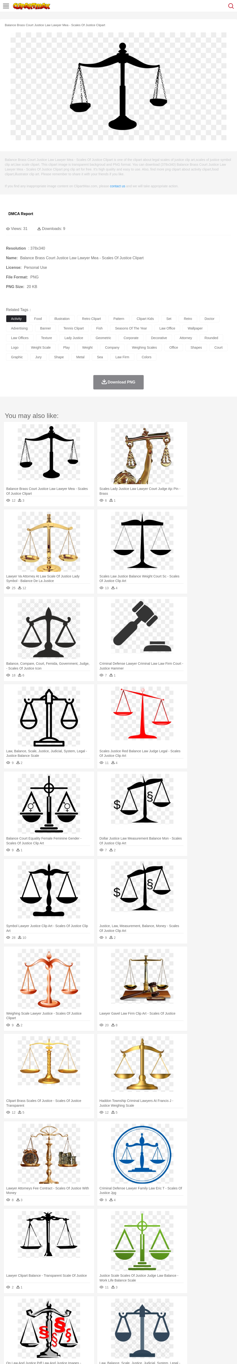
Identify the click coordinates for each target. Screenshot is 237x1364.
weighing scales (144, 347)
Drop (224, 1304)
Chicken (73, 1311)
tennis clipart (73, 328)
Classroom (64, 1326)
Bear (31, 1311)
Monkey (195, 1311)
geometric (103, 338)
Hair (151, 1319)
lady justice (74, 338)
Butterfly (51, 1311)
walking (129, 1319)
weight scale (41, 347)
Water (193, 1304)
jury (38, 357)
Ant (22, 1311)
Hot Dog (224, 1333)
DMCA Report (20, 214)
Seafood (122, 1333)
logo (14, 347)
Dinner (164, 1333)
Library (164, 1326)
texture (46, 338)
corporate (131, 338)
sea (100, 357)
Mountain (180, 1304)
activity (16, 319)
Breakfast (24, 1333)
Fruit (85, 1333)
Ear (109, 1319)
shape (59, 357)
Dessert (48, 1333)
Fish (137, 1311)
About (9, 1354)
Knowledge (149, 1326)
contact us (117, 186)
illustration (62, 319)
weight (87, 347)
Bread (198, 1333)
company (112, 347)
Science (177, 1326)
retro (188, 319)
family (54, 1319)
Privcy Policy (38, 1354)
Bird (39, 1311)
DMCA (71, 1354)
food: (9, 1333)
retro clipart (91, 319)
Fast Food (72, 1333)
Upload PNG (89, 1354)
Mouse (207, 1311)
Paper (189, 1326)
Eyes (118, 1319)
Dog (93, 1311)
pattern (118, 319)
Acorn (23, 1304)
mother (66, 1319)
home (142, 1319)
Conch (73, 1304)
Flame (103, 1304)
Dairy (36, 1333)
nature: (11, 1304)
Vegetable (137, 1333)
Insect (174, 1311)
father (178, 1319)
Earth (84, 1304)
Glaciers (115, 1304)
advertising (19, 328)
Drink (59, 1333)
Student (25, 1326)
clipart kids (145, 319)
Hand (221, 1319)
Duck (102, 1311)
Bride (43, 1319)
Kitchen (152, 1333)
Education (106, 1326)
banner (45, 328)
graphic (17, 357)
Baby (33, 1319)
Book (50, 1326)
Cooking (210, 1333)
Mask (23, 1319)
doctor (209, 319)
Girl (160, 1319)
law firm (122, 357)
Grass (128, 1304)
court (218, 347)
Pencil (92, 1326)
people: (11, 1319)
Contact (57, 1354)
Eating (187, 1333)
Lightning (141, 1304)
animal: (11, 1311)
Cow (84, 1311)
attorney (185, 338)
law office (167, 328)
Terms (21, 1354)
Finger (210, 1319)
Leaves (48, 1304)
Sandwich (107, 1333)
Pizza (175, 1333)
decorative (159, 338)
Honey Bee (159, 1311)
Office (200, 1326)
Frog (146, 1311)
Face (200, 1319)
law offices (20, 338)
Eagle (112, 1311)
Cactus (61, 1304)
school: (11, 1326)
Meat (95, 1333)
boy (168, 1319)
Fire (93, 1304)
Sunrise (166, 1304)
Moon (154, 1304)
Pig (217, 1311)
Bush (203, 1304)
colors (146, 357)
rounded (211, 338)
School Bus (123, 1326)
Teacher (39, 1326)
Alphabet (213, 1326)
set (168, 319)
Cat (62, 1311)
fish (99, 328)
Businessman (83, 1319)
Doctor (99, 1319)
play (66, 347)
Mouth (189, 1319)
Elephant (125, 1311)
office (173, 347)
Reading (79, 1326)
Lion (184, 1311)
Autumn (36, 1304)
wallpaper (195, 328)
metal (80, 357)
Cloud (213, 1304)
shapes (196, 347)
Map (136, 1326)
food (38, 319)
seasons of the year (131, 328)
